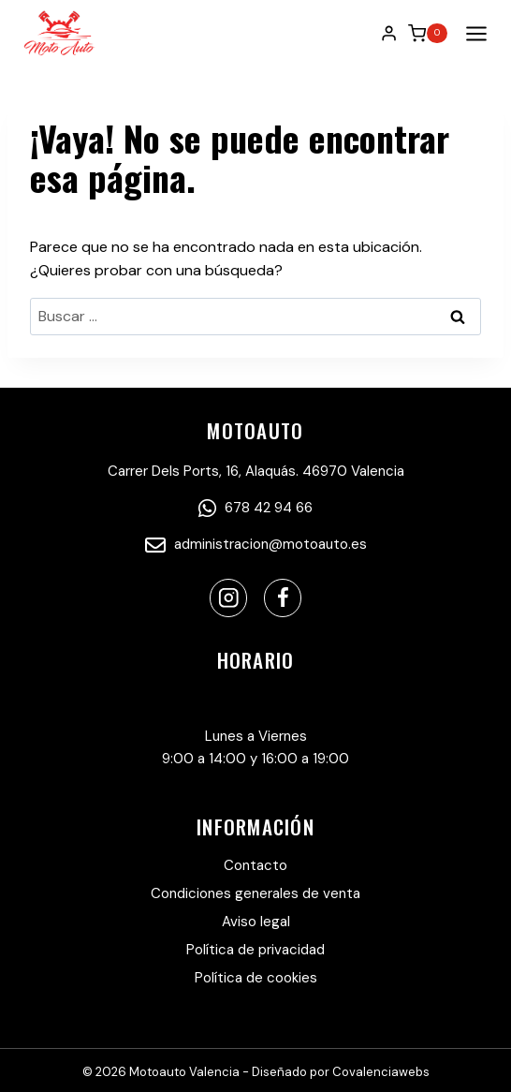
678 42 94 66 (255, 507)
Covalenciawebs (381, 1072)
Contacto (255, 865)
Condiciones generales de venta (255, 893)
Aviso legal (256, 921)
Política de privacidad (255, 949)
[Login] (389, 33)
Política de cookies (256, 977)
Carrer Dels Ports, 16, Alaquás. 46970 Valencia (256, 471)
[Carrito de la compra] (427, 33)
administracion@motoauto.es (256, 544)
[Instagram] (229, 598)
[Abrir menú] (473, 33)
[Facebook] (283, 598)
